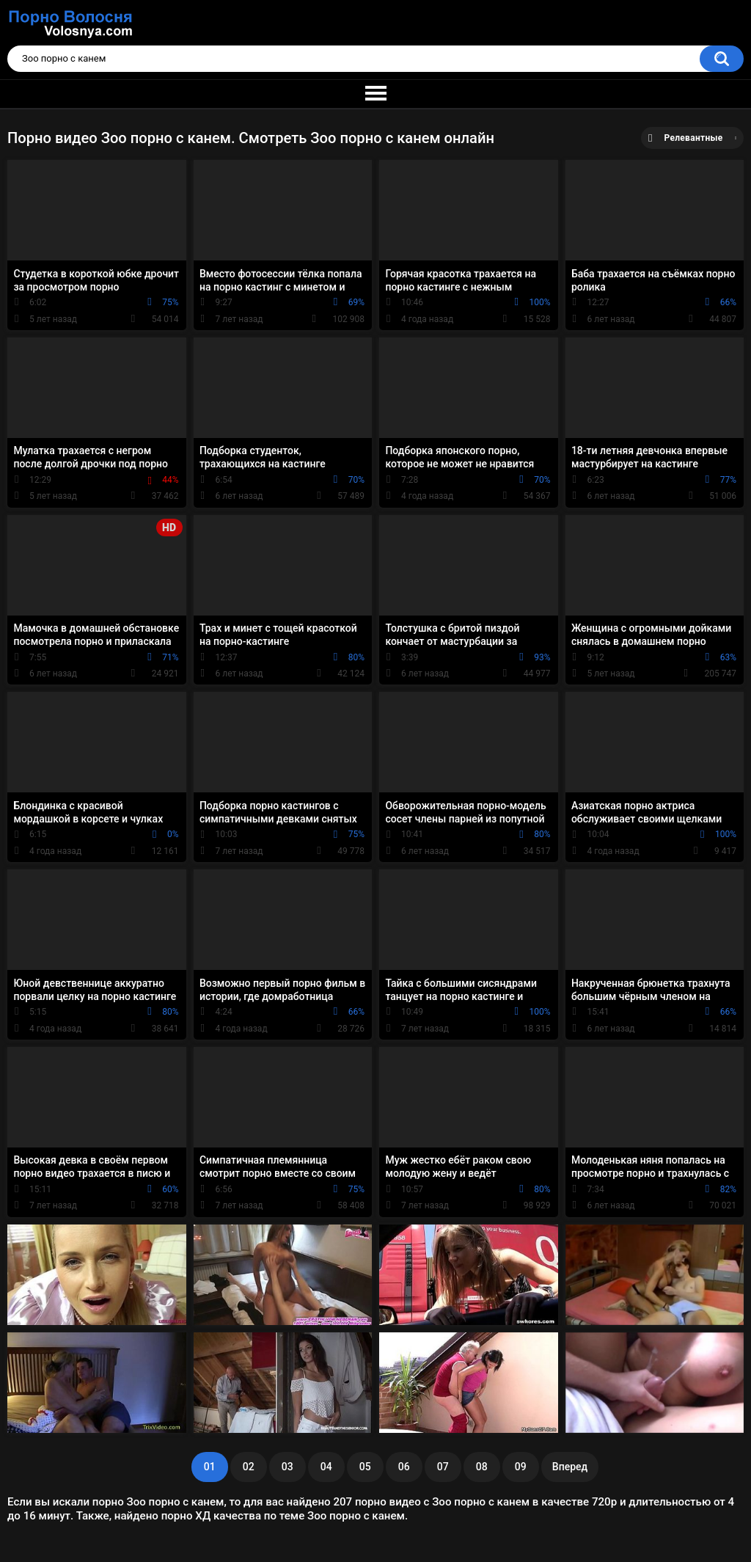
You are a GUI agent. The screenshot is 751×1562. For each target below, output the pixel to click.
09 (521, 1466)
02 (248, 1466)
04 (326, 1466)
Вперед (569, 1466)
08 (482, 1466)
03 (287, 1466)
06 (404, 1466)
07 (443, 1466)
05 (365, 1466)
